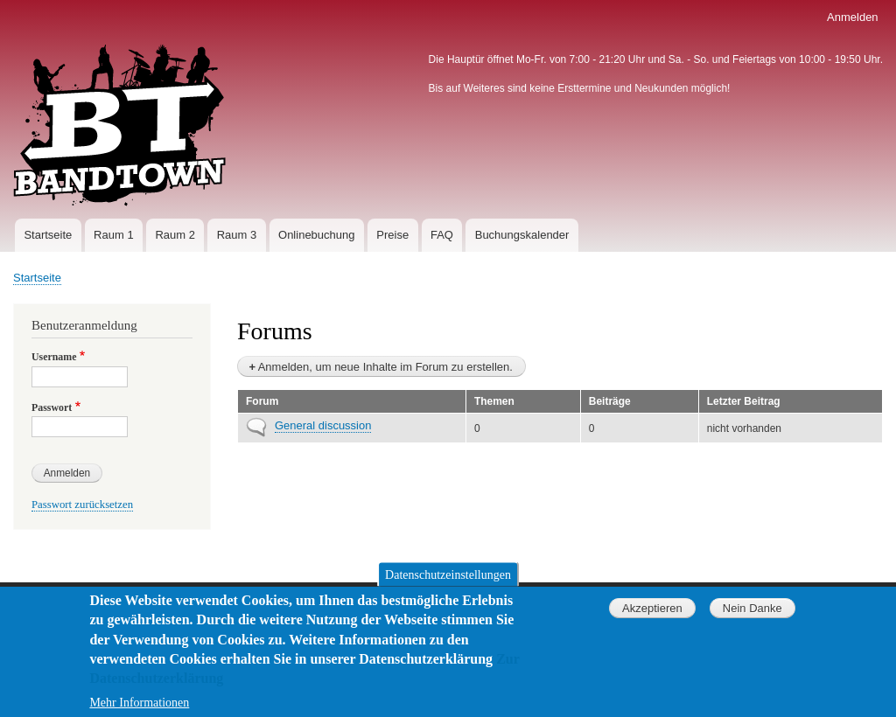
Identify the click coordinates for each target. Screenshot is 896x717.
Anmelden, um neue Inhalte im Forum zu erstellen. (385, 366)
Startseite (48, 234)
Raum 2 (175, 234)
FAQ (441, 234)
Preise (392, 234)
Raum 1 (114, 234)
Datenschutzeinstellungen (448, 586)
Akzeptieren (652, 620)
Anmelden (852, 17)
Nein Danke (752, 620)
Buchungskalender (522, 234)
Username (54, 357)
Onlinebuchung (316, 234)
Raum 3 (237, 234)
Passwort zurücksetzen (82, 504)
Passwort (52, 407)
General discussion (323, 425)
